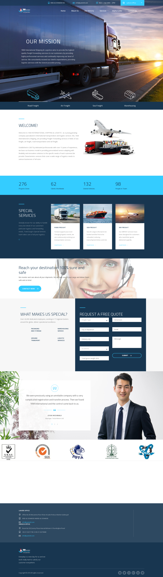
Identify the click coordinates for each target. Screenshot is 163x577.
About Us (75, 10)
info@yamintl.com (28, 522)
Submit (127, 355)
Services (103, 10)
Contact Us (132, 10)
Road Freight (60, 227)
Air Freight (124, 227)
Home (63, 10)
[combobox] (94, 320)
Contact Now (30, 289)
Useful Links (117, 10)
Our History (89, 10)
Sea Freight (92, 227)
